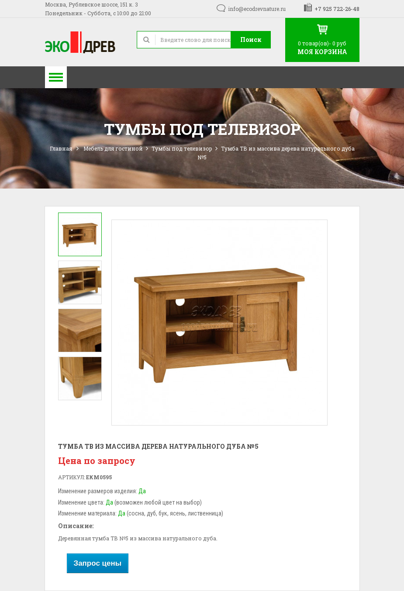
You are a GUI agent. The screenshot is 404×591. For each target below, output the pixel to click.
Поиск (251, 39)
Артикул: (71, 477)
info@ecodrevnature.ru (257, 8)
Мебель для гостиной (113, 148)
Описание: (75, 526)
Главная (61, 148)
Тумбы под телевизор (182, 148)
